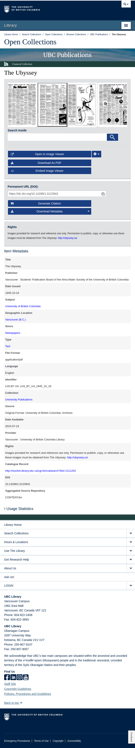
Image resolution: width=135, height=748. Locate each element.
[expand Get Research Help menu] (131, 559)
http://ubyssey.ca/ (77, 457)
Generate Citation (36, 203)
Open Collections (30, 42)
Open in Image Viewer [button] (37, 154)
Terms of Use (41, 740)
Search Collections (16, 533)
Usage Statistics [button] (18, 509)
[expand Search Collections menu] (131, 533)
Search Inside (17, 130)
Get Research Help (16, 559)
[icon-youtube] (26, 677)
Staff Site (10, 684)
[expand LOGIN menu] (131, 585)
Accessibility (74, 740)
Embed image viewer (37, 170)
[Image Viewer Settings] (96, 154)
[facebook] (7, 677)
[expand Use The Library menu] (131, 551)
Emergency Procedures (17, 740)
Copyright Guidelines (17, 689)
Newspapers (12, 332)
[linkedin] (13, 677)
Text (7, 346)
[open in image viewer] (23, 104)
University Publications (18, 399)
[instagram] (19, 677)
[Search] (112, 137)
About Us (10, 568)
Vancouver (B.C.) (15, 319)
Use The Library (14, 550)
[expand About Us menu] (131, 568)
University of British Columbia (23, 306)
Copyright (58, 740)
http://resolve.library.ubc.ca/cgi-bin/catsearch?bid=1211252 (40, 470)
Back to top (13, 702)
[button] (21, 702)
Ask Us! (9, 577)
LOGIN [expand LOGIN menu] (8, 585)
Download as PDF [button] (36, 163)
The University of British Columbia (48, 8)
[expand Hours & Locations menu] (131, 542)
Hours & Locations (16, 542)
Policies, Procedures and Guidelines (27, 694)
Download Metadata (50, 211)
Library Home (13, 524)
